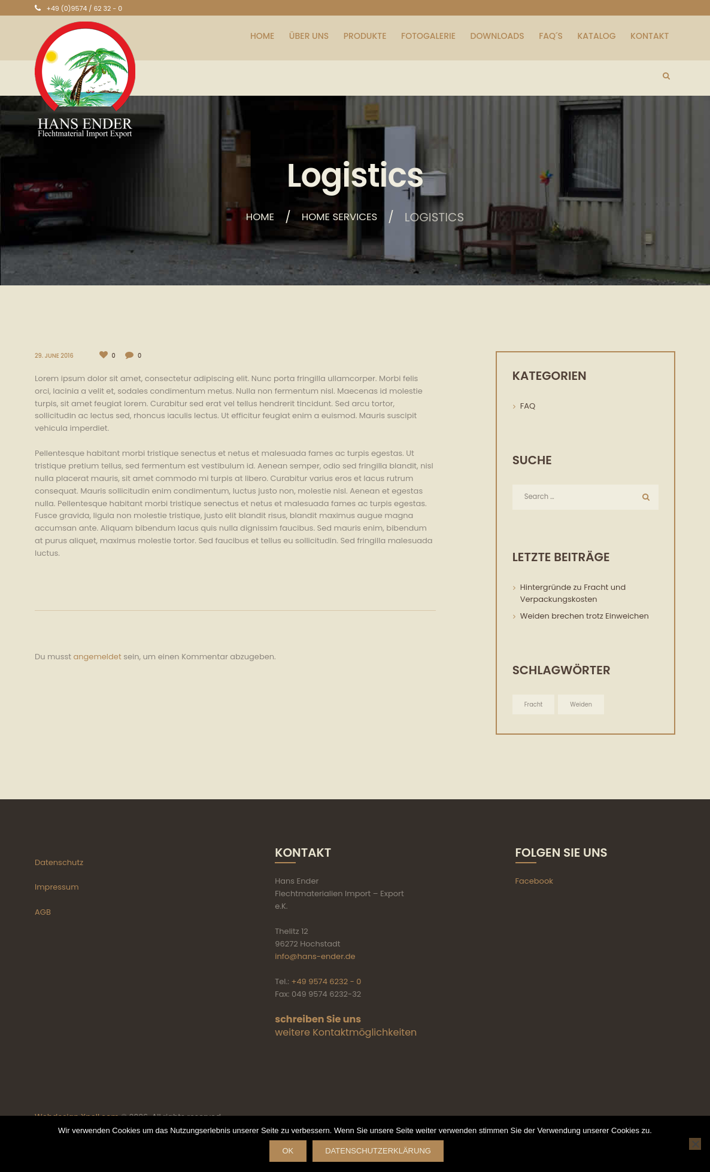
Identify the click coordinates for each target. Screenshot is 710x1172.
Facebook (534, 882)
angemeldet (97, 656)
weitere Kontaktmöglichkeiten (346, 1033)
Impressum (57, 888)
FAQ (528, 406)
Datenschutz (59, 863)
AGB (43, 913)
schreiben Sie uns (318, 1020)
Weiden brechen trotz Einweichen (584, 617)
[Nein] (695, 1144)
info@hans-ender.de (315, 957)
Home (252, 217)
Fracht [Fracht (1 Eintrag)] (534, 705)
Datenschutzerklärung (387, 1151)
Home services (342, 217)
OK (282, 1151)
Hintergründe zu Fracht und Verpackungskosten (573, 594)
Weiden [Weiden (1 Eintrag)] (582, 705)
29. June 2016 (55, 355)
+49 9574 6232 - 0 (327, 982)
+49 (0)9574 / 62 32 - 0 (84, 8)
